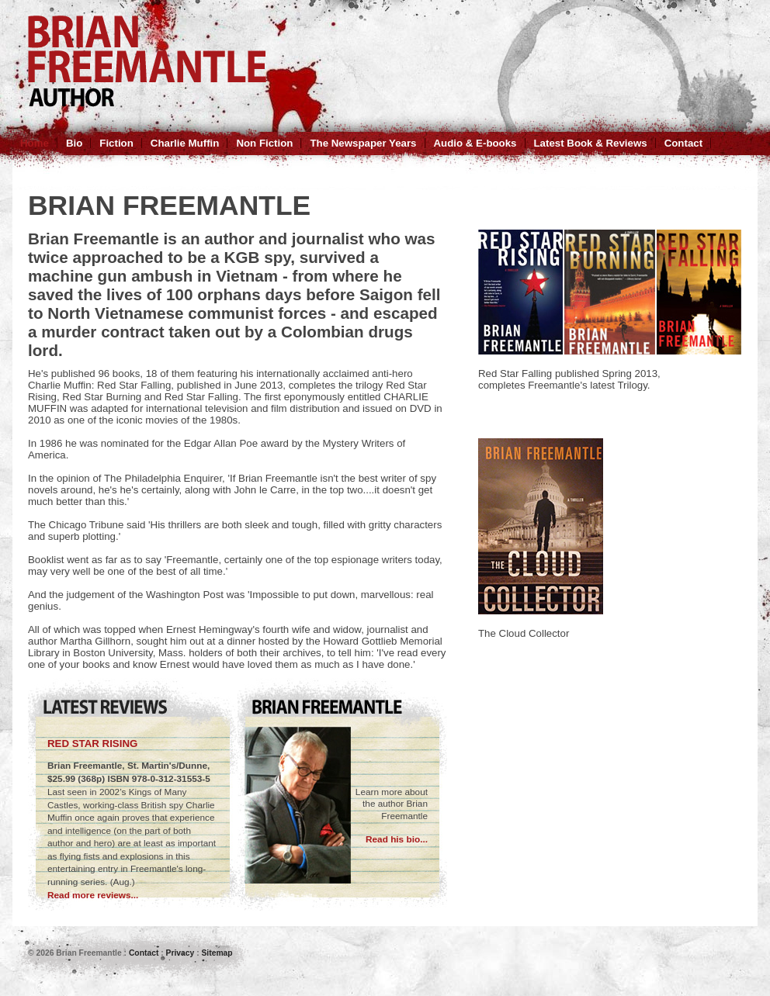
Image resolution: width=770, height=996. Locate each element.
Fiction (116, 143)
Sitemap (216, 953)
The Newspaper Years (363, 143)
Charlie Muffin (185, 143)
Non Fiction (264, 143)
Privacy (180, 953)
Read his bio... (397, 839)
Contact (683, 143)
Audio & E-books (475, 143)
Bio (74, 143)
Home (34, 143)
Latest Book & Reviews (590, 143)
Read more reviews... (92, 895)
